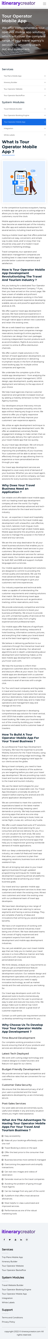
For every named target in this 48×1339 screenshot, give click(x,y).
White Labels (9, 135)
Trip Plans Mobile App (13, 76)
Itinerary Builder (10, 82)
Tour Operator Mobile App (14, 122)
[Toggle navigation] (43, 3)
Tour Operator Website (13, 89)
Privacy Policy (8, 1322)
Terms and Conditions (12, 1317)
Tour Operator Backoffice (14, 95)
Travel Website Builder (13, 109)
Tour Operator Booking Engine (16, 115)
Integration (8, 128)
